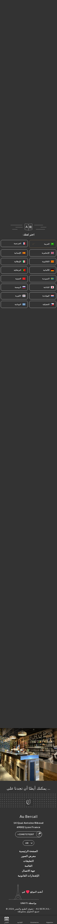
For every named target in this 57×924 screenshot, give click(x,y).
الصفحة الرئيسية (28, 851)
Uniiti (24, 903)
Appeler (49, 919)
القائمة (28, 865)
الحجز (6, 919)
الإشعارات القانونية (28, 875)
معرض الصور (28, 856)
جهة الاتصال (28, 870)
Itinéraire (34, 919)
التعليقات (28, 860)
